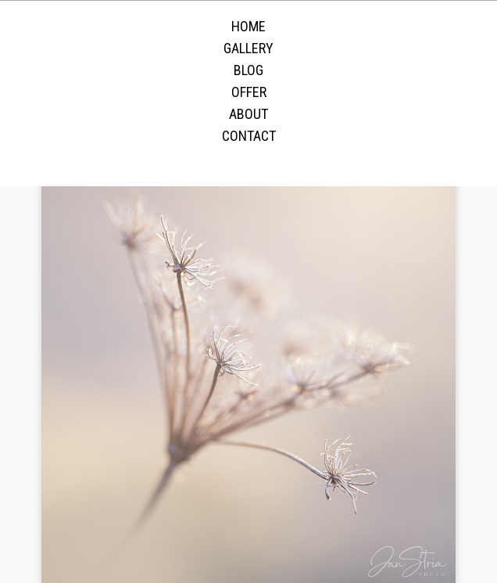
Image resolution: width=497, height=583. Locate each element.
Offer (248, 92)
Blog (248, 70)
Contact (249, 136)
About (248, 114)
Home (248, 26)
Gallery (248, 48)
